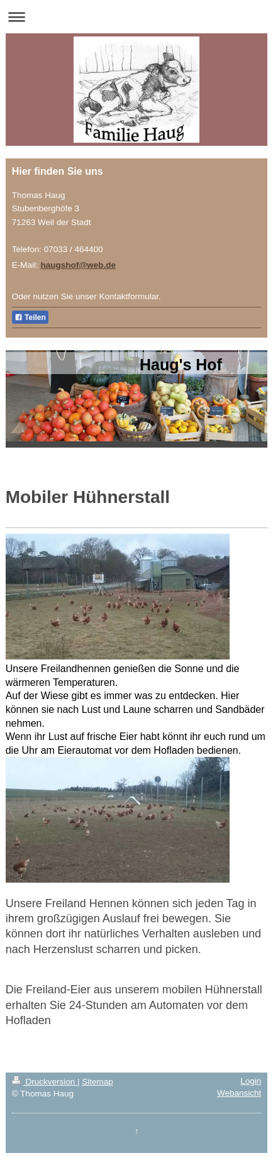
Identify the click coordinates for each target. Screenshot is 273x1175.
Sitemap (97, 1081)
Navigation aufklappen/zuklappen (136, 16)
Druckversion (44, 1081)
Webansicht (239, 1093)
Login (250, 1081)
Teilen (30, 317)
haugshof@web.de (78, 265)
